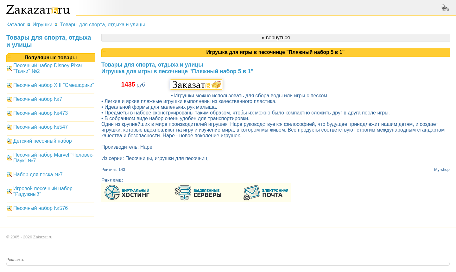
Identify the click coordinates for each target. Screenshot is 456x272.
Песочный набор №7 (37, 99)
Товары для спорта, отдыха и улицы (102, 24)
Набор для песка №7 (38, 174)
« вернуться (276, 37)
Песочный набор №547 (40, 127)
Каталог (15, 24)
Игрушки (43, 24)
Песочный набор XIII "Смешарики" (53, 85)
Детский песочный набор (42, 141)
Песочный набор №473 (40, 113)
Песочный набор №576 (40, 208)
